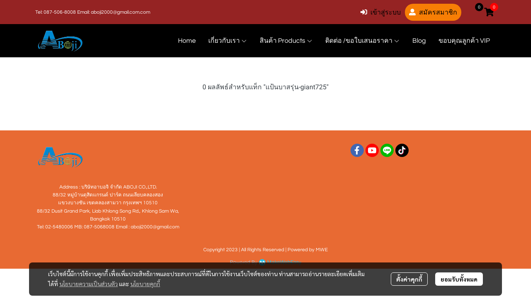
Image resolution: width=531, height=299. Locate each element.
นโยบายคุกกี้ (145, 283)
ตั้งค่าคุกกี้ (409, 279)
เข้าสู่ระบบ (380, 12)
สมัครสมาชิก (433, 12)
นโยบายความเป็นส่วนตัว (88, 283)
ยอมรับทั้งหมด (459, 279)
